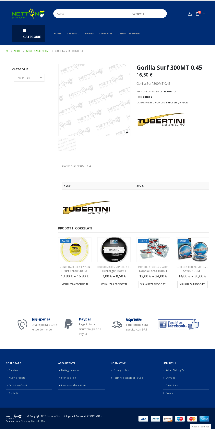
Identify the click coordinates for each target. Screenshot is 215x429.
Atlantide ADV (38, 420)
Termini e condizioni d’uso (128, 377)
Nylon (183, 102)
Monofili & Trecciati (164, 102)
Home (57, 33)
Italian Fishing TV (175, 370)
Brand (89, 33)
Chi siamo (73, 33)
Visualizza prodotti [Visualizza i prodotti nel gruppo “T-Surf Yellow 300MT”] (75, 284)
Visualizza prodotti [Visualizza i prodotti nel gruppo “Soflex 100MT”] (192, 284)
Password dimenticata (74, 385)
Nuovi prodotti (17, 377)
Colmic (169, 392)
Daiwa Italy (172, 385)
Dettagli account (70, 370)
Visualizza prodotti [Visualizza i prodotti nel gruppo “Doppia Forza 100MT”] (153, 284)
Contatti (105, 33)
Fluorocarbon (105, 267)
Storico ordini (69, 377)
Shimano (171, 377)
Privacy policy (121, 370)
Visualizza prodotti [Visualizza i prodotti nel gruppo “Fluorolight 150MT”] (114, 284)
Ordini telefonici (129, 33)
